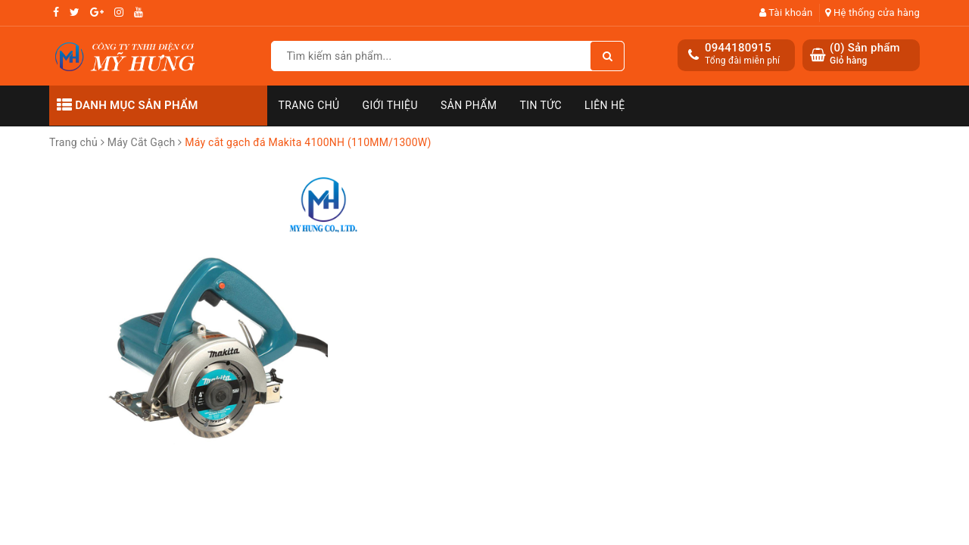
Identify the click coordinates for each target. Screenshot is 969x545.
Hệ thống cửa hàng (872, 12)
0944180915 (738, 47)
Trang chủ (309, 105)
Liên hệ (604, 105)
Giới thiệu (390, 105)
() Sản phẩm (865, 54)
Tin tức (541, 105)
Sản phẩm (469, 105)
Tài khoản (786, 12)
